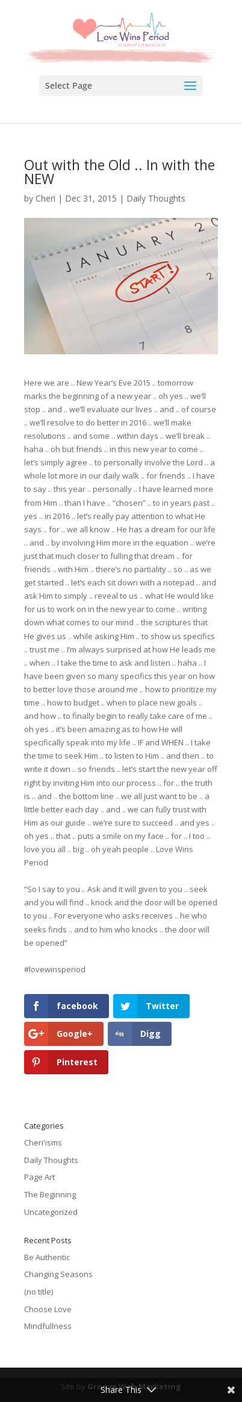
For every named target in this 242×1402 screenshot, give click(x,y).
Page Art (39, 1176)
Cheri (45, 198)
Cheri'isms (43, 1142)
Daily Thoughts (155, 198)
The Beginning (50, 1194)
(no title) (38, 1291)
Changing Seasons (58, 1274)
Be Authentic (47, 1257)
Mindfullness (48, 1326)
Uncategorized (51, 1211)
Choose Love (48, 1309)
